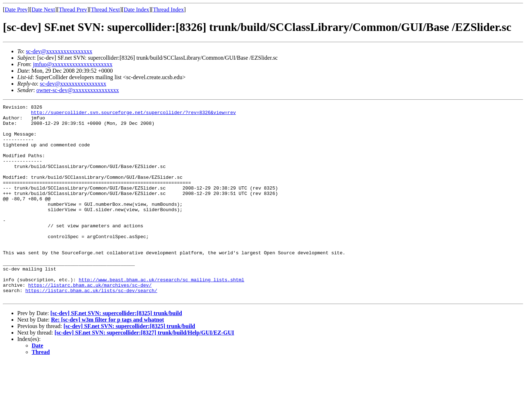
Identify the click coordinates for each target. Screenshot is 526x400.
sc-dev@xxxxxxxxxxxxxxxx (59, 51)
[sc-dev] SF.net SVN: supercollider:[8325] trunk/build (116, 352)
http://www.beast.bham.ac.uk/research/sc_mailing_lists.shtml (161, 315)
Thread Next (105, 9)
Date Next (43, 9)
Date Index (136, 9)
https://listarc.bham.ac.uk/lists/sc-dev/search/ (91, 328)
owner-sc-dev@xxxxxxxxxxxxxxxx (77, 90)
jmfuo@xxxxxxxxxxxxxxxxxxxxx (72, 64)
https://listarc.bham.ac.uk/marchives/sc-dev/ (89, 321)
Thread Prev (73, 9)
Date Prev (16, 9)
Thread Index (168, 9)
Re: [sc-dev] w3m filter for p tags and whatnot (107, 358)
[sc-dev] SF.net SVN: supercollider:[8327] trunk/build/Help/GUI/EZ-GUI (144, 371)
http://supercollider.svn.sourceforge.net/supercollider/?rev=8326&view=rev (133, 114)
